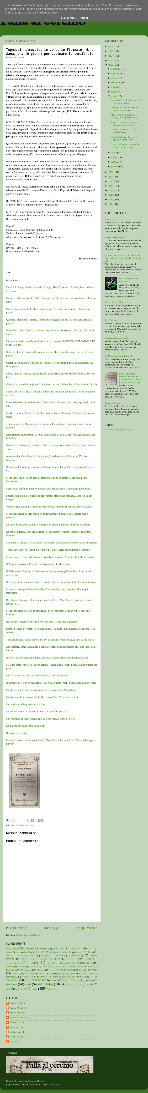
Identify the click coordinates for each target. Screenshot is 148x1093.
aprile (114, 152)
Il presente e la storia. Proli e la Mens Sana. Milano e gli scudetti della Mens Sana (123, 258)
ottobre (115, 78)
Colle (31, 955)
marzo (114, 157)
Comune (45, 955)
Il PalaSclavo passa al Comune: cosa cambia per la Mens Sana (38, 564)
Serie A (28, 980)
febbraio (115, 162)
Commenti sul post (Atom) (28, 935)
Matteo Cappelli (16, 1032)
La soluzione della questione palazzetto (26, 704)
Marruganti (26, 970)
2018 (111, 185)
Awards (91, 949)
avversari (75, 948)
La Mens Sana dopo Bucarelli (119, 356)
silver (65, 980)
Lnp (58, 966)
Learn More (69, 18)
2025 (111, 51)
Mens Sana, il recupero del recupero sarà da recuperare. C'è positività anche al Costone (50, 557)
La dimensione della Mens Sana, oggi (25, 725)
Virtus (32, 988)
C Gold (40, 952)
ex (78, 958)
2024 (111, 55)
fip (93, 959)
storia (28, 984)
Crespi (23, 959)
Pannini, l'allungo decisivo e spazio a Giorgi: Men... (124, 138)
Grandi (63, 963)
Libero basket (47, 967)
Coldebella (21, 956)
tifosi (87, 984)
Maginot (81, 967)
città (8, 955)
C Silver (54, 952)
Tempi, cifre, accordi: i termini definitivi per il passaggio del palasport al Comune (48, 549)
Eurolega (70, 959)
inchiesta (88, 963)
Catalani (79, 952)
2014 (111, 204)
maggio (115, 96)
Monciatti (29, 973)
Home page (51, 928)
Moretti (42, 973)
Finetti (86, 959)
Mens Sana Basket (70, 969)
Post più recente (16, 928)
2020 (111, 176)
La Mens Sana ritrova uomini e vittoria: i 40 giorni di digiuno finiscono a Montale (48, 524)
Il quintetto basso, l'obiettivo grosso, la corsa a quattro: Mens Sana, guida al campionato (51, 682)
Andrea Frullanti (17, 1003)
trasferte (19, 989)
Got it (84, 18)
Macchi (68, 966)
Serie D (39, 980)
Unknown (14, 1041)
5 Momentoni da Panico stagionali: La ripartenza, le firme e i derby (41, 718)
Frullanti (29, 963)
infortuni (9, 966)
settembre (116, 82)
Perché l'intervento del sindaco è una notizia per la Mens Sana (38, 675)
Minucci (15, 973)
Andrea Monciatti (17, 1008)
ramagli (70, 976)
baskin (18, 952)
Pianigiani (26, 977)
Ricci (81, 976)
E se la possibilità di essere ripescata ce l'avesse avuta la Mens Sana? (41, 690)
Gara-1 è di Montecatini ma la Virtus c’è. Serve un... (125, 145)
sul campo (30, 825)
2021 (111, 172)
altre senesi (12, 948)
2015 (111, 199)
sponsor (88, 980)
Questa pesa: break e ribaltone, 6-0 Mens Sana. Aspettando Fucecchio (41, 621)
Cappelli (67, 952)
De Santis (39, 959)
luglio (114, 87)
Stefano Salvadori (17, 1036)
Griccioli (75, 963)
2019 (111, 181)
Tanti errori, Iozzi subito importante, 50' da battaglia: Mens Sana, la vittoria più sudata (50, 639)
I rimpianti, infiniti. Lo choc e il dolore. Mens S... (125, 101)
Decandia (49, 959)
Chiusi (90, 952)
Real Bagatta (111, 320)
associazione (59, 948)
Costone (76, 955)
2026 (111, 46)
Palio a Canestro (88, 973)
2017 (111, 190)
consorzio (60, 955)
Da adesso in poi (112, 403)
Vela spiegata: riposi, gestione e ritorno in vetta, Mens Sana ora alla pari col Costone (49, 506)
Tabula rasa (110, 219)
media (52, 970)
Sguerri (54, 980)
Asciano (43, 948)
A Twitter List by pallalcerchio (119, 429)
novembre (116, 73)
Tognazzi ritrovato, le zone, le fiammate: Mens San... (125, 123)
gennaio (115, 166)
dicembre (116, 68)
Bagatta (9, 952)
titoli (8, 989)
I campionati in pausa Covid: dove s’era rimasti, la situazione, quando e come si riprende (51, 542)
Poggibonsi (39, 976)
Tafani (67, 984)
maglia (91, 966)
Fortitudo (9, 963)
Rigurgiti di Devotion (17, 733)
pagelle (59, 973)
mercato (92, 969)
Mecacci (41, 970)
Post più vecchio (86, 928)
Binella (27, 952)
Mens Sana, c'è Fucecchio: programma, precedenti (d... (125, 116)
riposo (92, 977)
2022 (111, 64)
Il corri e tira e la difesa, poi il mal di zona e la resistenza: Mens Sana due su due (47, 657)
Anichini (30, 948)
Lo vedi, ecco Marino (115, 237)
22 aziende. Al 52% (114, 302)
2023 (111, 60)
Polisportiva (55, 976)
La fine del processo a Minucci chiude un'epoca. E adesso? (36, 711)
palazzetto (72, 973)
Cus (31, 959)
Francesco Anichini (18, 1017)
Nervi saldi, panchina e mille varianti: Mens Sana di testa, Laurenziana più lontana (48, 488)
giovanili (50, 963)
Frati (18, 963)
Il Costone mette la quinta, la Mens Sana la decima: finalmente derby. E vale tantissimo (51, 582)
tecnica (78, 984)
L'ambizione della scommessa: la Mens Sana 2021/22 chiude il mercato (43, 697)
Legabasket (33, 967)
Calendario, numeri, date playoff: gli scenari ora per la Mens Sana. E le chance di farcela (51, 384)
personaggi (11, 976)
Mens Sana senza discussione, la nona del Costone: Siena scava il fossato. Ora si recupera (130, 377)
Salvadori (20, 825)
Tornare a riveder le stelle (117, 338)
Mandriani (11, 970)
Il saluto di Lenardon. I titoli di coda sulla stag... (125, 131)
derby (59, 958)
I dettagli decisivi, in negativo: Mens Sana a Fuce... (125, 109)
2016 (111, 195)
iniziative (21, 966)
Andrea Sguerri (16, 1012)
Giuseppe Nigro (16, 1027)
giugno (114, 91)
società (75, 980)
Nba (50, 973)
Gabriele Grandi (16, 1022)
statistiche (11, 984)
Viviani (50, 989)
